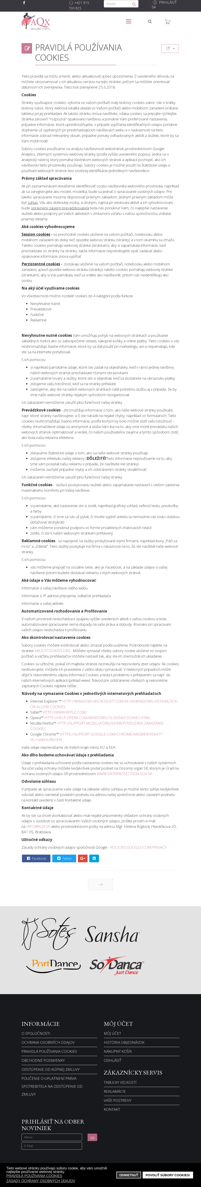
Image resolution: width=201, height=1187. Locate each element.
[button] (164, 4)
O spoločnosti (36, 1033)
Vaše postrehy (117, 1100)
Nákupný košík (118, 1051)
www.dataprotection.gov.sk (124, 773)
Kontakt (112, 1109)
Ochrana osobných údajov (48, 1042)
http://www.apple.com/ (65, 712)
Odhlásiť (112, 1060)
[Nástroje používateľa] (170, 48)
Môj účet (112, 1033)
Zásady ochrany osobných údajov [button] (40, 1181)
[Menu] (128, 21)
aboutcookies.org (52, 650)
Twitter (64, 858)
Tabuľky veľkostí (120, 1082)
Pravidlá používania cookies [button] (34, 1176)
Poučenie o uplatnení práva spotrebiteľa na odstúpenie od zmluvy (52, 1086)
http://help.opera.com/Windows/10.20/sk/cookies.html (97, 717)
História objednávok (124, 1042)
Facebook (36, 858)
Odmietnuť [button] (128, 1175)
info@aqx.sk (38, 826)
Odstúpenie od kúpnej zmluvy (51, 1069)
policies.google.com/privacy (138, 847)
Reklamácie (115, 1091)
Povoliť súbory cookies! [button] (167, 1175)
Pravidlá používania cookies (49, 1051)
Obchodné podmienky (43, 1060)
